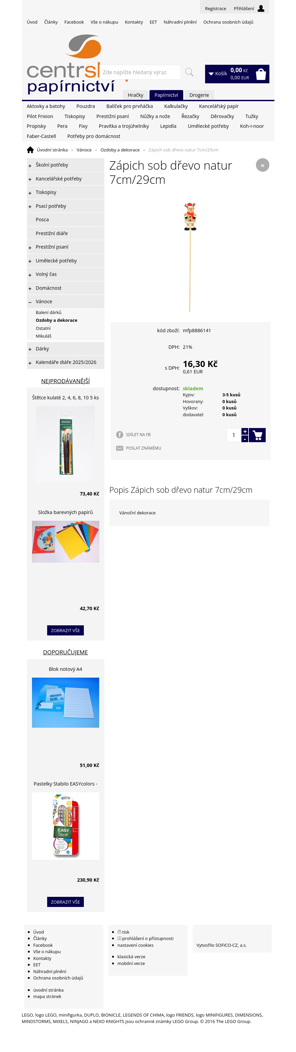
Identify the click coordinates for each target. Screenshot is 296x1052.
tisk (125, 932)
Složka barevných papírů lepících (65, 513)
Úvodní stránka (52, 150)
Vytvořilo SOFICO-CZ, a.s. (222, 945)
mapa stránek (47, 996)
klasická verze (131, 957)
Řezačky (190, 116)
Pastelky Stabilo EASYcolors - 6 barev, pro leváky (65, 784)
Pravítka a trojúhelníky (124, 126)
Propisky (36, 126)
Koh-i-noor (252, 126)
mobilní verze (131, 963)
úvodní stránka (48, 990)
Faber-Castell (41, 136)
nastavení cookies (136, 945)
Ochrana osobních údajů (228, 22)
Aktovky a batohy (46, 106)
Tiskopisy (75, 116)
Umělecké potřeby (208, 126)
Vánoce (84, 150)
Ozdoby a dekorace (119, 150)
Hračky (135, 95)
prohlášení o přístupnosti (147, 938)
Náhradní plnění (180, 22)
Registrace (215, 8)
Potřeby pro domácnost (93, 136)
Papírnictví (166, 95)
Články (51, 22)
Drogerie (199, 95)
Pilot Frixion (40, 116)
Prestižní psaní (112, 116)
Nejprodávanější (65, 381)
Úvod (32, 22)
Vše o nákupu (104, 22)
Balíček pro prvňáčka (129, 106)
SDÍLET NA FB (138, 434)
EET (153, 22)
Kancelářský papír (219, 106)
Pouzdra (85, 106)
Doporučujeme (65, 652)
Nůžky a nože (155, 116)
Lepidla (168, 126)
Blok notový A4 (65, 669)
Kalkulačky (176, 106)
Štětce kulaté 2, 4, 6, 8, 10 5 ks (65, 397)
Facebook (74, 22)
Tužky (251, 116)
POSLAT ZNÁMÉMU (143, 448)
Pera (62, 126)
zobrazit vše (65, 630)
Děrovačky (222, 116)
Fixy (83, 126)
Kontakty (134, 22)
